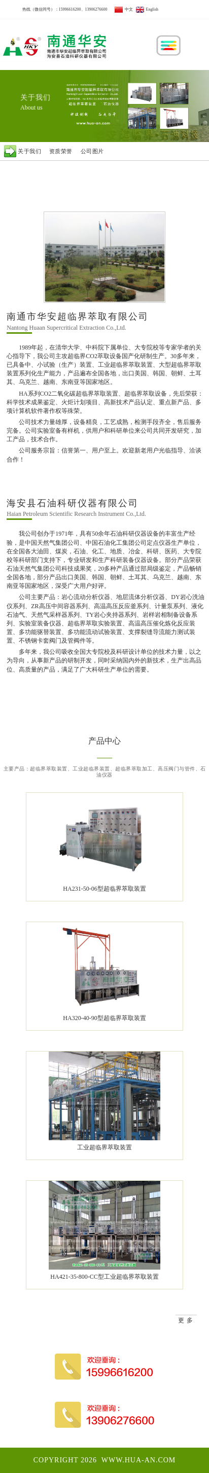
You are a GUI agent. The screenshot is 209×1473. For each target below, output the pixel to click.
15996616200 (70, 9)
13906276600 (96, 9)
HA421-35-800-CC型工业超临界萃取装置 (104, 1276)
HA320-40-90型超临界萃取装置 (104, 1018)
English (147, 9)
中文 (124, 9)
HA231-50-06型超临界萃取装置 (104, 888)
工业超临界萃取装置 (104, 1147)
